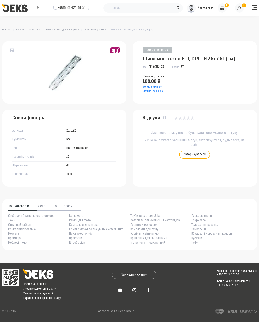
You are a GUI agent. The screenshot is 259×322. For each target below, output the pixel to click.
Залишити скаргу (134, 274)
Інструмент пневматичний (147, 243)
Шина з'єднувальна (95, 30)
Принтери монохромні (145, 225)
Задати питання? (152, 87)
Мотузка (13, 234)
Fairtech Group (124, 311)
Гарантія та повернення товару (42, 298)
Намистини (198, 229)
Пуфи (194, 243)
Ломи (11, 220)
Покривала (198, 220)
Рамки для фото (80, 220)
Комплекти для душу (144, 229)
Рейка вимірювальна (22, 229)
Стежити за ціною (153, 91)
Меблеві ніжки (18, 243)
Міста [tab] (41, 206)
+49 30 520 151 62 (227, 285)
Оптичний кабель (20, 225)
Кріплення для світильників (148, 238)
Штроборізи (77, 243)
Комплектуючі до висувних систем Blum (96, 229)
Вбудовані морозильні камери (211, 234)
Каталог (20, 30)
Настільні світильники (144, 234)
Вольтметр (76, 216)
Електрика (35, 30)
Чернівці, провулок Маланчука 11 (237, 271)
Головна (6, 30)
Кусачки (196, 238)
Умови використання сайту (39, 289)
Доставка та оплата (35, 284)
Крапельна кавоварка (83, 225)
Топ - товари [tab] (63, 206)
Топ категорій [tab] (18, 206)
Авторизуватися (195, 154)
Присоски (75, 238)
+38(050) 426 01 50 (228, 274)
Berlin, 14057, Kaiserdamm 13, (234, 281)
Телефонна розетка (204, 225)
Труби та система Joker (146, 216)
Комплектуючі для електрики (62, 30)
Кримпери (15, 238)
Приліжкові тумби (81, 234)
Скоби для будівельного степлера (31, 216)
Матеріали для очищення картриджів (155, 220)
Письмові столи (201, 216)
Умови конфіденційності (38, 293)
